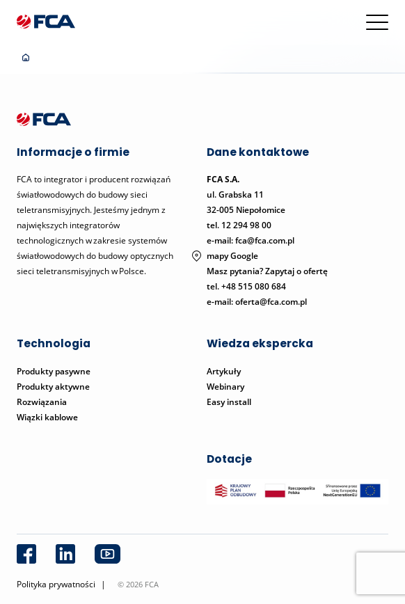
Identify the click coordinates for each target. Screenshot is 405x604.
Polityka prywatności (56, 584)
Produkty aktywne (54, 386)
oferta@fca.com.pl (271, 302)
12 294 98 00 (246, 225)
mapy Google (232, 256)
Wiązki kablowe (47, 417)
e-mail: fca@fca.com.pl (250, 240)
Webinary (225, 386)
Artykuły (224, 371)
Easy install (229, 402)
